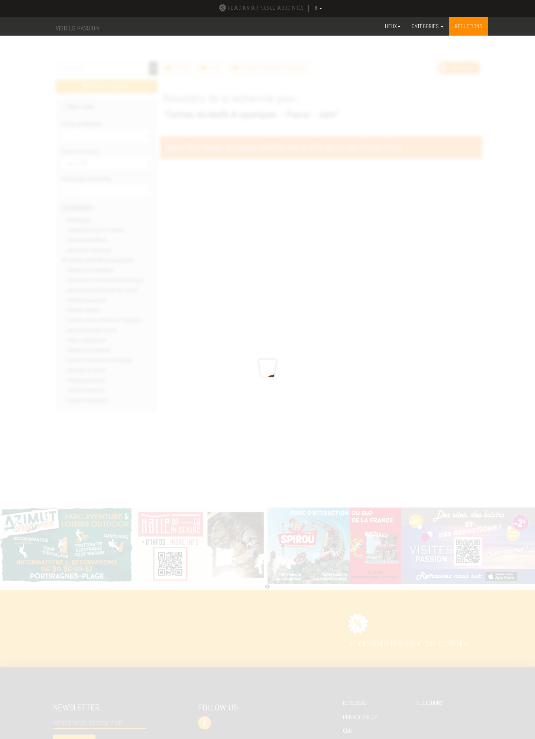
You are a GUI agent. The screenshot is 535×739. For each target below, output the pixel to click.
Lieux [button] (393, 26)
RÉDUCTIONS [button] (468, 26)
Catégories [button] (428, 26)
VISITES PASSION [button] (77, 28)
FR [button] (317, 8)
